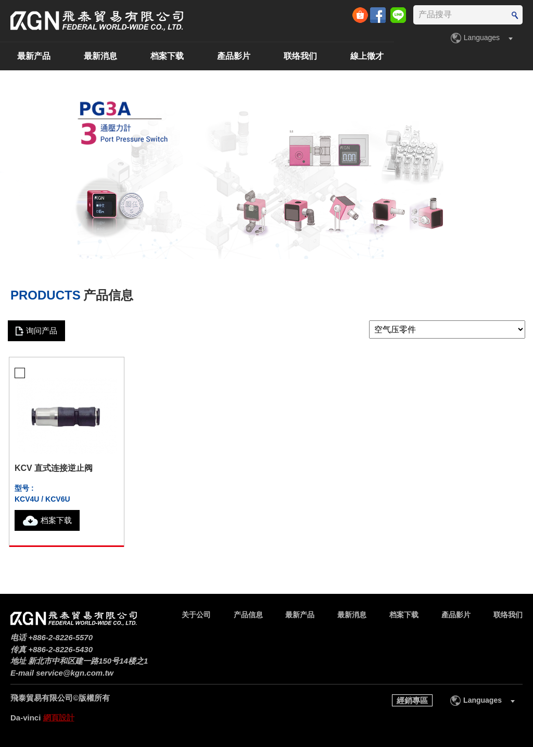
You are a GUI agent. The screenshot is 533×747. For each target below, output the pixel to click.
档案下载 (306, 56)
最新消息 (239, 56)
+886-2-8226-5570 (60, 637)
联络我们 (439, 56)
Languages (482, 37)
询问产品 (41, 330)
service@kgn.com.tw (74, 672)
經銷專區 (412, 700)
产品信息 (106, 56)
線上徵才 (506, 56)
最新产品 (172, 56)
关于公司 (39, 56)
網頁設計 (58, 717)
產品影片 (372, 56)
